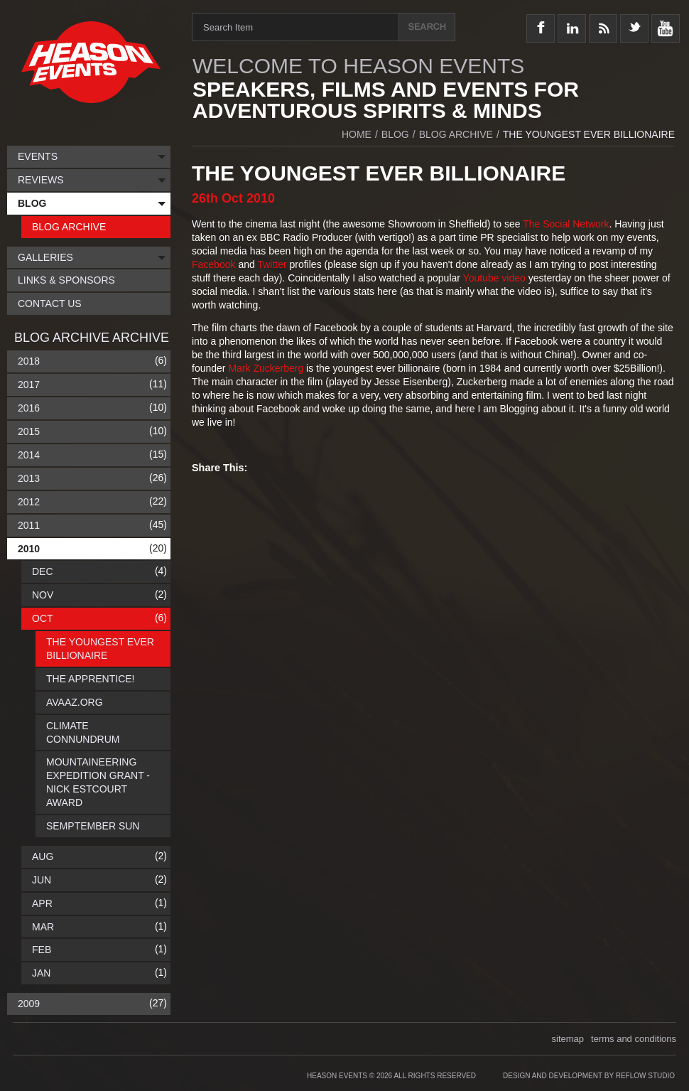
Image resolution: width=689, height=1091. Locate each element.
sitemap (568, 1038)
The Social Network (566, 224)
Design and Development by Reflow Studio (589, 1076)
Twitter (273, 264)
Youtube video (494, 278)
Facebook (215, 264)
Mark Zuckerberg (265, 368)
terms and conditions (633, 1038)
